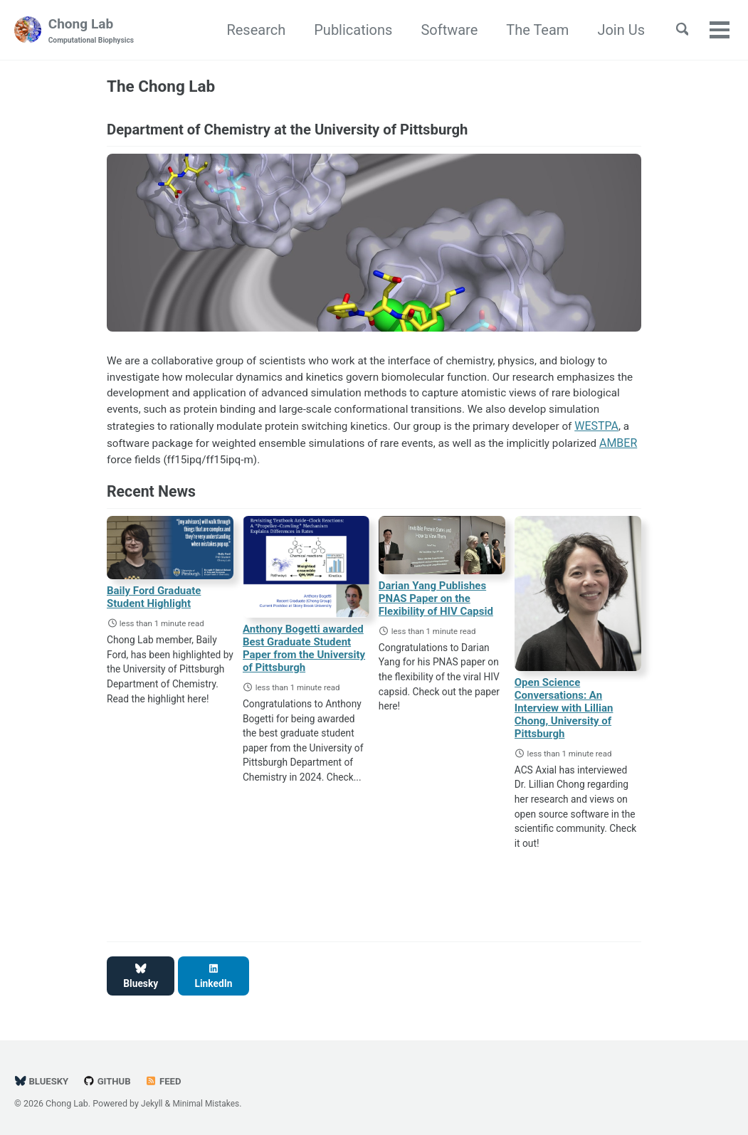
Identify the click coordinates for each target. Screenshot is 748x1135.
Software (442, 30)
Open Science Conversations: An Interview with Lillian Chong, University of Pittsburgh (564, 717)
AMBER (223, 467)
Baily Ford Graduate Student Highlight (154, 606)
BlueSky (42, 1077)
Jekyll (152, 1099)
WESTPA (142, 450)
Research (249, 30)
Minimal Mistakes (208, 1099)
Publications (346, 30)
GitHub (110, 1077)
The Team (531, 30)
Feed (167, 1077)
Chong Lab (92, 31)
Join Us (614, 30)
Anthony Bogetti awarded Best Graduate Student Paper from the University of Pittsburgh (304, 657)
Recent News (151, 500)
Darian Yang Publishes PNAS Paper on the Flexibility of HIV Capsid (436, 607)
